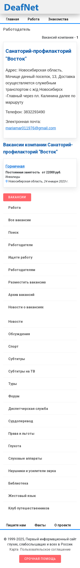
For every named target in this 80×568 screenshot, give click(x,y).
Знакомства (58, 19)
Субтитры (16, 359)
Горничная (15, 166)
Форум (13, 396)
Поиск (13, 232)
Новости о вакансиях (26, 307)
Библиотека (18, 483)
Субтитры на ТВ (21, 371)
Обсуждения (19, 334)
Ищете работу (20, 257)
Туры (12, 384)
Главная (12, 19)
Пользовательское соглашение (45, 549)
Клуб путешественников (28, 508)
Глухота (14, 446)
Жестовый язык (22, 496)
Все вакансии (19, 220)
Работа (33, 19)
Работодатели (20, 245)
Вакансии (17, 197)
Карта (13, 549)
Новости (15, 322)
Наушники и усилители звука (32, 471)
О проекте (62, 525)
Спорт (13, 346)
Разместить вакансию (27, 282)
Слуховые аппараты (25, 458)
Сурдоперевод (20, 421)
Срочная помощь (40, 558)
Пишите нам (16, 525)
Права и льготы (21, 434)
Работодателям (21, 270)
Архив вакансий (21, 295)
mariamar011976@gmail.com (31, 128)
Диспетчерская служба (28, 409)
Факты (40, 525)
